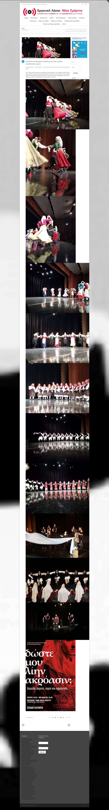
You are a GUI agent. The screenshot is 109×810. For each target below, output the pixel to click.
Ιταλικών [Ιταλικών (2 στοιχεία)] (28, 763)
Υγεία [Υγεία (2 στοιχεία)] (32, 793)
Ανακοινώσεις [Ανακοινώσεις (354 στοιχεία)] (25, 741)
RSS (85, 4)
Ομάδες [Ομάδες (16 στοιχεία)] (31, 779)
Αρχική (26, 18)
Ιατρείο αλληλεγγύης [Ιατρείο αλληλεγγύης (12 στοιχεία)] (26, 760)
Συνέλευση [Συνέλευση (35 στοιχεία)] (24, 791)
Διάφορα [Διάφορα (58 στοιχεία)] (29, 748)
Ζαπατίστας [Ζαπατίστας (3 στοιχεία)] (31, 753)
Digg (60, 717)
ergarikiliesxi (39, 67)
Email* (76, 68)
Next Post (69, 725)
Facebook (83, 4)
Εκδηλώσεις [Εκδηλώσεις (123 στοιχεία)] (25, 751)
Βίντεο (64, 24)
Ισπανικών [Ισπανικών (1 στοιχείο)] (34, 760)
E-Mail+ (69, 717)
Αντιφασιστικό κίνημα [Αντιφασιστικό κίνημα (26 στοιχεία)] (26, 746)
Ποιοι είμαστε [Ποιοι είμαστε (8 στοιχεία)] (25, 786)
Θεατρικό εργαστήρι (54, 67)
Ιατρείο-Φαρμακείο (61, 18)
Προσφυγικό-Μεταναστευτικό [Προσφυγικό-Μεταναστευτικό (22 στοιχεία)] (28, 789)
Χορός (27, 68)
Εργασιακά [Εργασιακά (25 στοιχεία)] (31, 751)
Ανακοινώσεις (43, 18)
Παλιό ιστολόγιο (72, 18)
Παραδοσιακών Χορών (62, 67)
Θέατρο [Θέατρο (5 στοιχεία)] (24, 756)
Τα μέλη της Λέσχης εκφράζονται (51, 24)
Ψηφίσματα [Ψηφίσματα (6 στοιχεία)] (32, 798)
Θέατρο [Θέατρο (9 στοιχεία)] (28, 756)
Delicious (63, 717)
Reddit (58, 717)
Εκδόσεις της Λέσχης (56, 21)
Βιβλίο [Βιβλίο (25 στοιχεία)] (33, 746)
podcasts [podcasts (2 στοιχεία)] (24, 739)
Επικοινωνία (33, 21)
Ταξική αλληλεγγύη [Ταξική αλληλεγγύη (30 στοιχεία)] (26, 793)
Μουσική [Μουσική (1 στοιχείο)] (24, 774)
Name (76, 63)
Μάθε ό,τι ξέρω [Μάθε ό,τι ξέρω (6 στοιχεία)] (25, 772)
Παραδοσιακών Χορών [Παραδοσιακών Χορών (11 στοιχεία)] (27, 782)
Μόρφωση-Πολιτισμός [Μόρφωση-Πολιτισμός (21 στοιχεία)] (32, 774)
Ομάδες (52, 18)
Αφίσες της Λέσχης (44, 21)
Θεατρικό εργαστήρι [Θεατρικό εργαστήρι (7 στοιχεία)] (26, 758)
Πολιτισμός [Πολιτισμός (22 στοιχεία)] (31, 786)
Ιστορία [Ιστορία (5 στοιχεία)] (24, 763)
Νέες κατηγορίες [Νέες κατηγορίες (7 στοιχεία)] (26, 777)
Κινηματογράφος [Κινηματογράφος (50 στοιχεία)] (26, 765)
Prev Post (23, 725)
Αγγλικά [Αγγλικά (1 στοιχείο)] (29, 739)
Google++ (66, 717)
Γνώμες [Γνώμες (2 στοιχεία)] (24, 748)
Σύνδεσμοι (82, 18)
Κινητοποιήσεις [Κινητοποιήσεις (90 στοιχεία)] (25, 770)
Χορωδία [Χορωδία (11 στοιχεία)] (24, 796)
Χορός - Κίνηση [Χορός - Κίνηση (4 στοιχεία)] (25, 798)
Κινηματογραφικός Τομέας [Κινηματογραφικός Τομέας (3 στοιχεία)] (27, 767)
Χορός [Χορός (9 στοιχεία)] (29, 796)
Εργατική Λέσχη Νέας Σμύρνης (70, 29)
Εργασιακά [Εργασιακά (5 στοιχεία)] (25, 753)
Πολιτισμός (68, 67)
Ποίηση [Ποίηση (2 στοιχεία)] (29, 784)
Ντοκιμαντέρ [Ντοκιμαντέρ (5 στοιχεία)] (33, 777)
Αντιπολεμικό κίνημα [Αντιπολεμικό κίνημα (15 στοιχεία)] (26, 744)
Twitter (52, 717)
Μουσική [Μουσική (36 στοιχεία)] (31, 772)
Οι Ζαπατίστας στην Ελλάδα (71, 21)
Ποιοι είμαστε (34, 18)
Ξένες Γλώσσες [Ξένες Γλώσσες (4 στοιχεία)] (25, 779)
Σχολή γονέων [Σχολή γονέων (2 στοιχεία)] (31, 791)
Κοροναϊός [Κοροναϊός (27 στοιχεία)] (32, 770)
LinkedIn (55, 717)
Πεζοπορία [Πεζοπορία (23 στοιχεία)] (24, 784)
